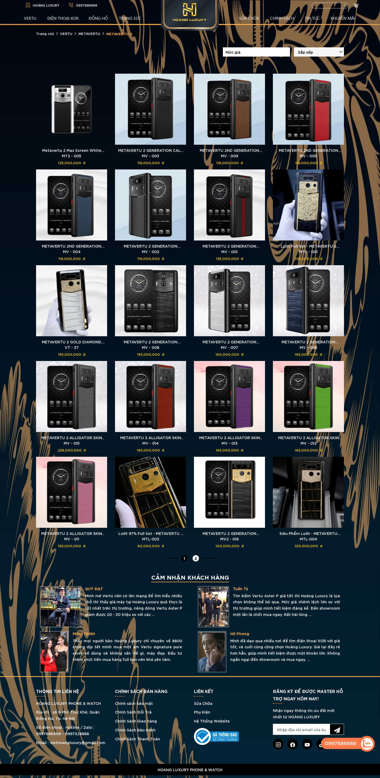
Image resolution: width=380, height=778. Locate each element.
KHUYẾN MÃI (343, 18)
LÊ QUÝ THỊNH (90, 588)
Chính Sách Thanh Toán (137, 738)
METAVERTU (89, 33)
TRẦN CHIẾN (89, 628)
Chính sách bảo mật (134, 703)
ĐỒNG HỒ (98, 18)
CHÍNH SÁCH (282, 18)
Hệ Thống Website (212, 720)
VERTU (30, 18)
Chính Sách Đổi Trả (133, 711)
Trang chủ (45, 33)
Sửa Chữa (203, 703)
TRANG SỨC (130, 18)
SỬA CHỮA (249, 18)
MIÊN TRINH (234, 633)
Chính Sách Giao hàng (136, 720)
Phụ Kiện (202, 711)
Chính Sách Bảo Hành (135, 729)
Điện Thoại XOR (63, 18)
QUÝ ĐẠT (244, 588)
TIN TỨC (312, 18)
